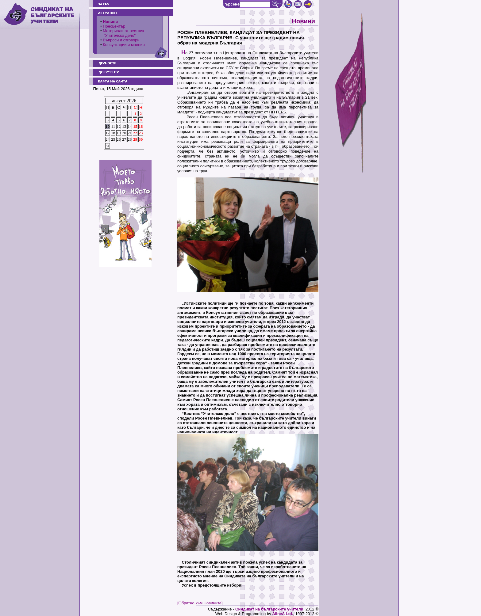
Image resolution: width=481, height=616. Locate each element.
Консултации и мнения (124, 44)
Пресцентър (114, 26)
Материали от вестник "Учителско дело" (122, 33)
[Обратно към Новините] (200, 603)
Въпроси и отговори (121, 40)
